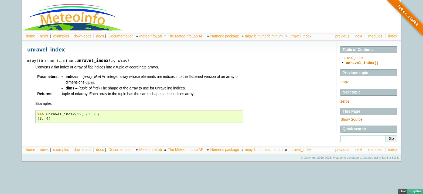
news (44, 36)
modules (375, 36)
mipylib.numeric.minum (264, 36)
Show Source (351, 119)
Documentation (120, 36)
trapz (344, 81)
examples (61, 36)
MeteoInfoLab (150, 36)
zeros (345, 101)
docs (100, 36)
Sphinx (386, 157)
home (30, 36)
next (358, 36)
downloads (82, 36)
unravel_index (299, 36)
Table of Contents (358, 49)
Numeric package (224, 36)
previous (342, 36)
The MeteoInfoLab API (186, 36)
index (392, 149)
